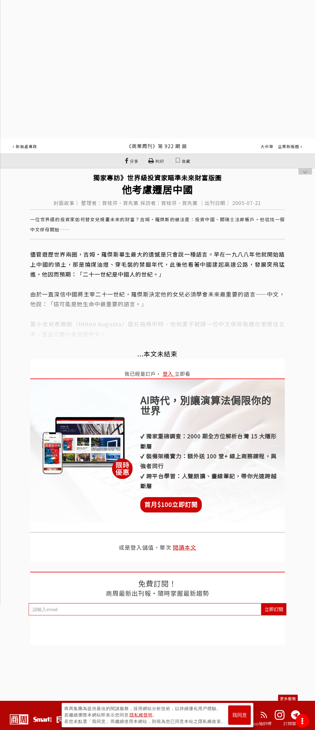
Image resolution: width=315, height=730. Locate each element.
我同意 (239, 715)
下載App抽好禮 (256, 723)
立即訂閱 (274, 609)
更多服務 (288, 698)
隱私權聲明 (141, 714)
